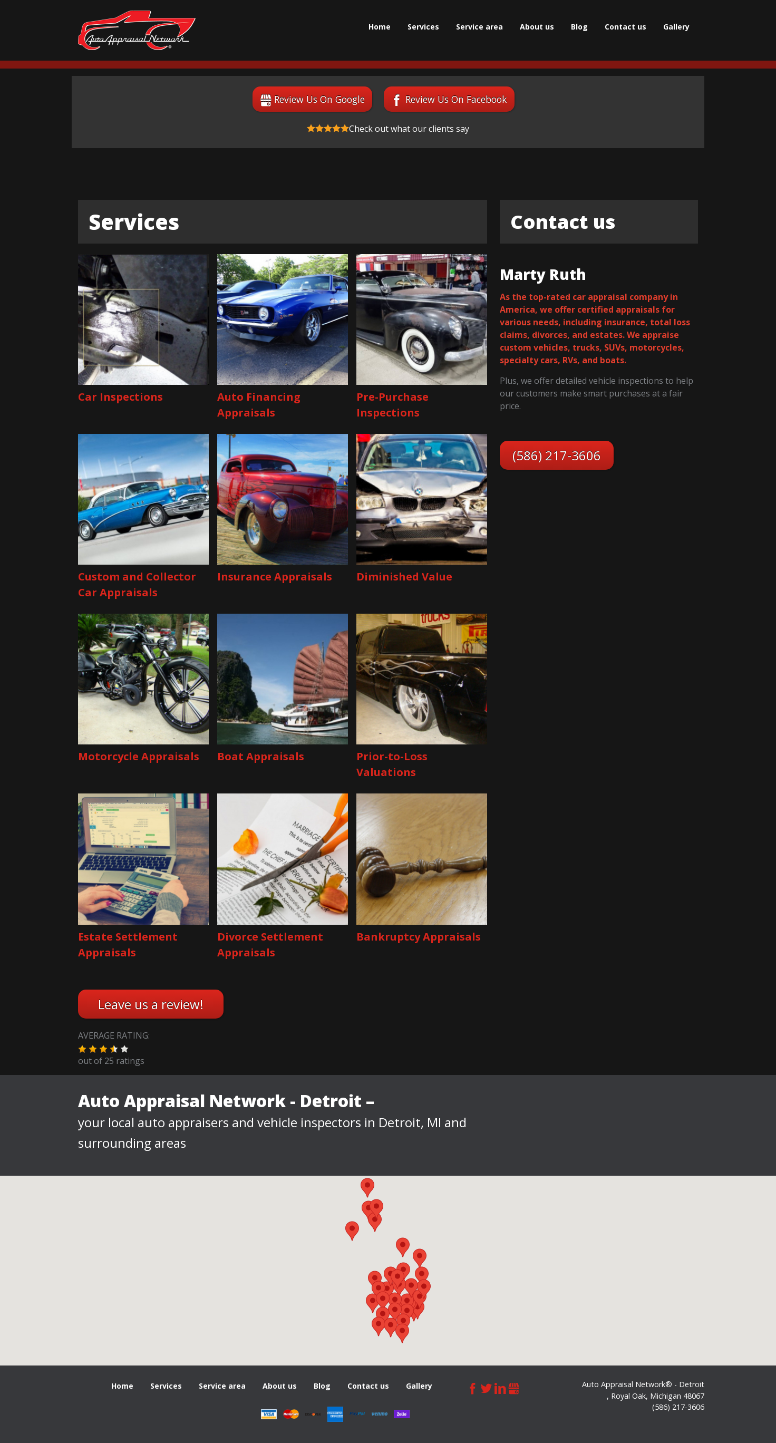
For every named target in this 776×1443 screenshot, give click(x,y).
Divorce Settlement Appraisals (270, 944)
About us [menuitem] (537, 27)
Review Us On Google (319, 99)
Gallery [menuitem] (676, 27)
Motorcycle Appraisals (138, 756)
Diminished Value (404, 576)
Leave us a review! (150, 1004)
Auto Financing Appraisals (258, 405)
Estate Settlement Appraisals (128, 944)
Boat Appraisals (260, 756)
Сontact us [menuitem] (625, 27)
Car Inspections (120, 397)
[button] (82, 1049)
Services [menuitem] (423, 27)
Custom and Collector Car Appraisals (137, 584)
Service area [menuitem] (479, 27)
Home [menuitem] (379, 27)
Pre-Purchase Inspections (392, 405)
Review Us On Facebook (456, 99)
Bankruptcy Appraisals (418, 936)
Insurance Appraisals (274, 576)
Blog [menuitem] (579, 27)
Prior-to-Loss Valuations (392, 764)
